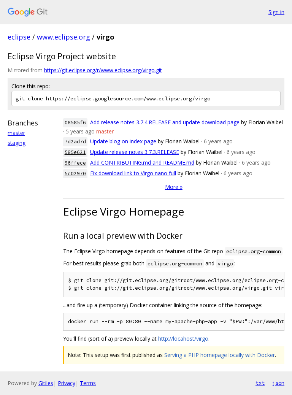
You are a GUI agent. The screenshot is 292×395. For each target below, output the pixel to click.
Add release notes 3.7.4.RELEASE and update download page (165, 122)
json (278, 382)
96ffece (75, 163)
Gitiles (45, 383)
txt (260, 382)
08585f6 (75, 122)
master (16, 132)
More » (173, 186)
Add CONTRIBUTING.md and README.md (142, 162)
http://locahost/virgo (183, 338)
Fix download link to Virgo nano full (133, 173)
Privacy (66, 383)
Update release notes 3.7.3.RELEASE (134, 151)
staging (16, 142)
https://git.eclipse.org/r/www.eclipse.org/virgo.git (103, 70)
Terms (88, 383)
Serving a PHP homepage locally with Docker (219, 355)
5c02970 (75, 173)
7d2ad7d (75, 141)
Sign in (276, 12)
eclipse (19, 36)
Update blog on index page (123, 141)
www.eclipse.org (63, 36)
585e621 (75, 152)
